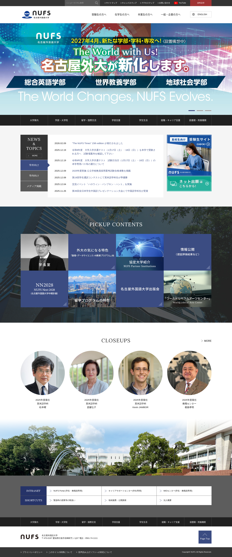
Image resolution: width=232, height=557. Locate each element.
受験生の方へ (99, 14)
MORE (35, 156)
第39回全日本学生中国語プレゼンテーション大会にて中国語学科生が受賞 (110, 191)
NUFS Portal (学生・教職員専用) (67, 491)
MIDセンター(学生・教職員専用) (178, 491)
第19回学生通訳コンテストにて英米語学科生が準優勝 (99, 177)
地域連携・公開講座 (117, 500)
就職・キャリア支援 (170, 120)
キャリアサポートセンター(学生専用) (125, 491)
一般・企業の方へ (170, 14)
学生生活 (143, 120)
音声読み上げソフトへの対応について (95, 552)
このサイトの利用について (60, 552)
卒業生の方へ (145, 14)
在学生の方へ (122, 14)
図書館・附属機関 (197, 120)
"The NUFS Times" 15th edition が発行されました (97, 143)
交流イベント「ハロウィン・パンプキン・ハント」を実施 (102, 184)
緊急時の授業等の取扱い (64, 500)
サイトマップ (111, 3)
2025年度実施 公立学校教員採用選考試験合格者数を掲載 (101, 170)
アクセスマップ (148, 3)
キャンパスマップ (129, 3)
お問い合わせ (164, 3)
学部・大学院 (61, 120)
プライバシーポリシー (32, 552)
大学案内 (34, 120)
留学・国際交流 (88, 120)
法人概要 (167, 500)
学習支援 (116, 120)
